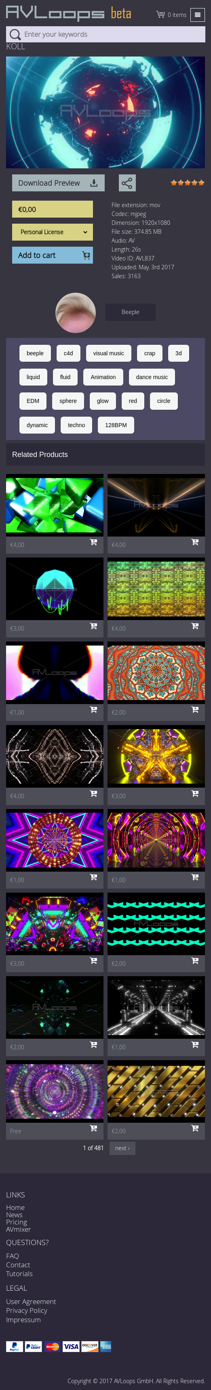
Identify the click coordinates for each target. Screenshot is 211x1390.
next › (122, 1148)
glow (103, 401)
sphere (68, 401)
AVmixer (18, 1229)
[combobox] (105, 34)
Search (15, 34)
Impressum (23, 1319)
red (133, 401)
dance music (152, 377)
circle (164, 401)
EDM (33, 401)
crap (149, 353)
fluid (65, 377)
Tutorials (19, 1273)
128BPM (116, 425)
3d (178, 353)
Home (15, 1207)
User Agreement (31, 1301)
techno (76, 425)
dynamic (37, 425)
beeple (35, 353)
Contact (18, 1264)
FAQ (12, 1255)
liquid (33, 377)
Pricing (16, 1221)
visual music (108, 353)
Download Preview (49, 183)
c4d (68, 353)
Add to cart (36, 255)
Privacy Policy (26, 1310)
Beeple (130, 312)
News (14, 1214)
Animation (103, 377)
